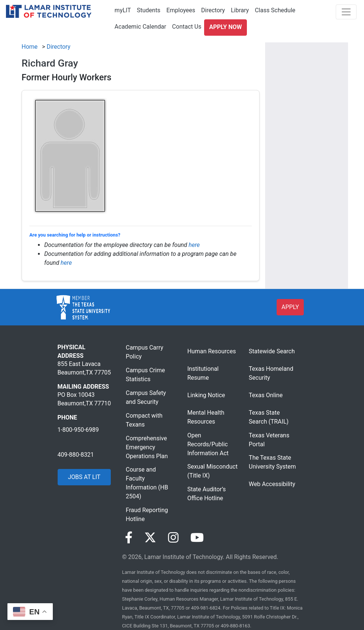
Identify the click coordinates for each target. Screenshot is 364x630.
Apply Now (225, 26)
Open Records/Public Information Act (208, 444)
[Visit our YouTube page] (197, 538)
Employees (180, 10)
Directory (213, 10)
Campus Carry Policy (144, 352)
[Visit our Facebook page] (128, 538)
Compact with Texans (144, 420)
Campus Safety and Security (146, 397)
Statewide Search (272, 351)
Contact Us (187, 26)
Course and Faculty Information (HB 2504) (147, 483)
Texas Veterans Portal (269, 440)
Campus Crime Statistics (145, 375)
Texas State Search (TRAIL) (269, 417)
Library (240, 10)
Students (148, 10)
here (194, 244)
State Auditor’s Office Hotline (206, 494)
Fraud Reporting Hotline (147, 515)
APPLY (290, 307)
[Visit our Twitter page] (150, 538)
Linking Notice (206, 395)
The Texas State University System (272, 462)
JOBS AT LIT (84, 476)
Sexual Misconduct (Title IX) (212, 471)
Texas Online (266, 395)
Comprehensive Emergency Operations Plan (147, 447)
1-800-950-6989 (78, 429)
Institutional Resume (203, 373)
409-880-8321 (76, 454)
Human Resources (211, 351)
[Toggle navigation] (346, 11)
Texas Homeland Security (271, 373)
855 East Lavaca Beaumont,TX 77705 (84, 368)
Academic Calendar (140, 26)
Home (30, 46)
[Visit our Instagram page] (173, 538)
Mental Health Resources (206, 417)
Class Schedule (275, 10)
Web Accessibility (272, 484)
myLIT (123, 10)
